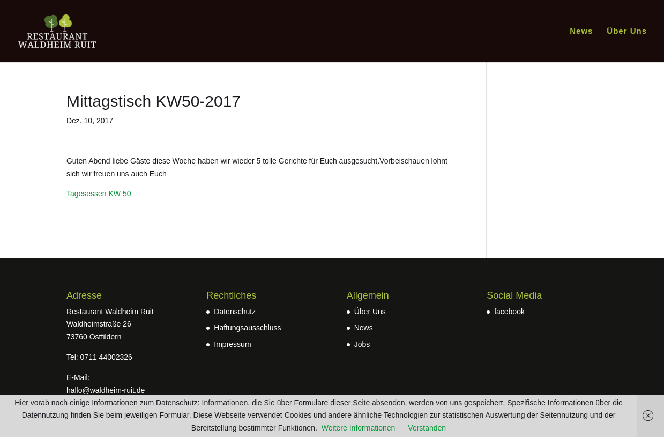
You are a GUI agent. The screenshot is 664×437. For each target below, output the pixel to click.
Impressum (232, 344)
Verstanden (427, 428)
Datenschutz (235, 311)
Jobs (362, 344)
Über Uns (627, 31)
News (581, 31)
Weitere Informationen (358, 428)
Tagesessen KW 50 (98, 193)
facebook (509, 311)
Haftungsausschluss (247, 327)
